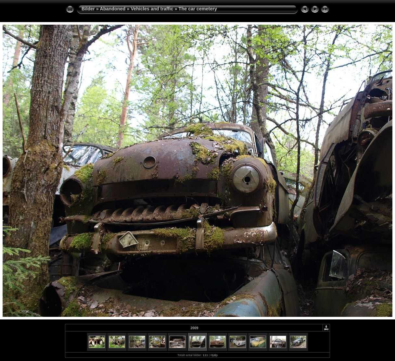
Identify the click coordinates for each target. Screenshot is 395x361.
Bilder (88, 8)
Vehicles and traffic (152, 8)
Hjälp (214, 355)
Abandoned (112, 8)
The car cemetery (198, 8)
